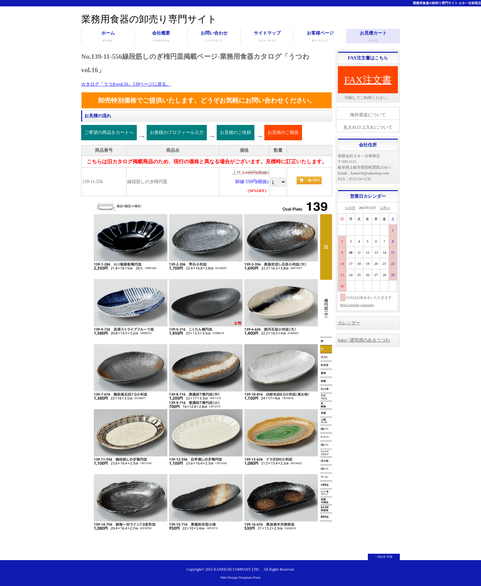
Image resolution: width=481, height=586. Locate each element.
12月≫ (385, 208)
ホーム (107, 37)
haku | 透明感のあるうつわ (364, 340)
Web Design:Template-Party (240, 577)
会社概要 (161, 37)
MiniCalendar (350, 305)
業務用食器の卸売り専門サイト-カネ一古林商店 (447, 3)
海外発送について (368, 114)
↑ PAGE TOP (383, 557)
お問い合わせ (214, 37)
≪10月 (350, 208)
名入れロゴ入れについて (367, 127)
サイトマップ (267, 37)
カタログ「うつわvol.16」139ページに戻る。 (126, 84)
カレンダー (349, 322)
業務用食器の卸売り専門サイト (149, 19)
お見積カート (373, 37)
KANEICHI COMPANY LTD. (237, 569)
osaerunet (367, 305)
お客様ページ (320, 37)
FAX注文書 (368, 79)
